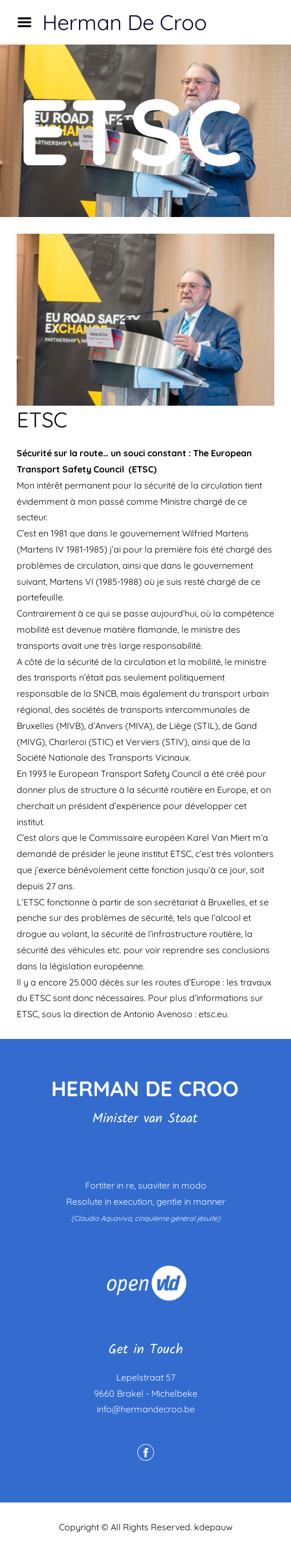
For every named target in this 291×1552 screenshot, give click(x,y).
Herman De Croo (124, 22)
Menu (28, 22)
